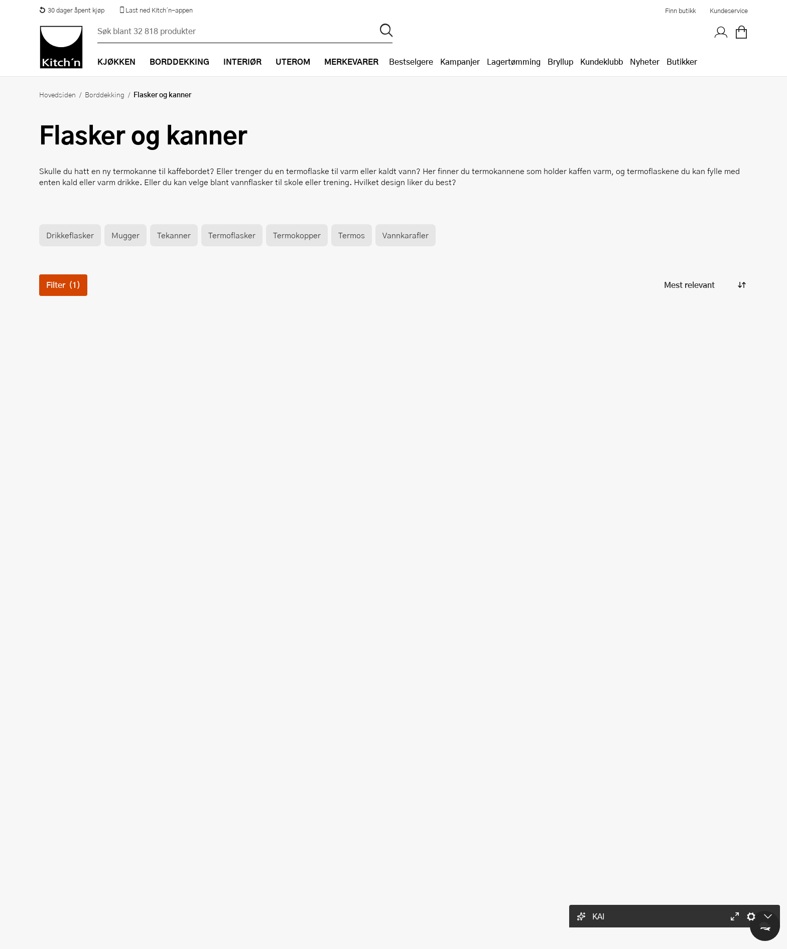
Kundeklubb (601, 61)
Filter (63, 284)
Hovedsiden (57, 94)
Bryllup (560, 61)
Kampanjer (460, 61)
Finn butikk (680, 10)
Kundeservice (729, 10)
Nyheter (645, 61)
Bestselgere (411, 61)
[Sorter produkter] (704, 285)
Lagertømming (514, 61)
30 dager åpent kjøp (71, 10)
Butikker (682, 61)
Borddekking (104, 94)
